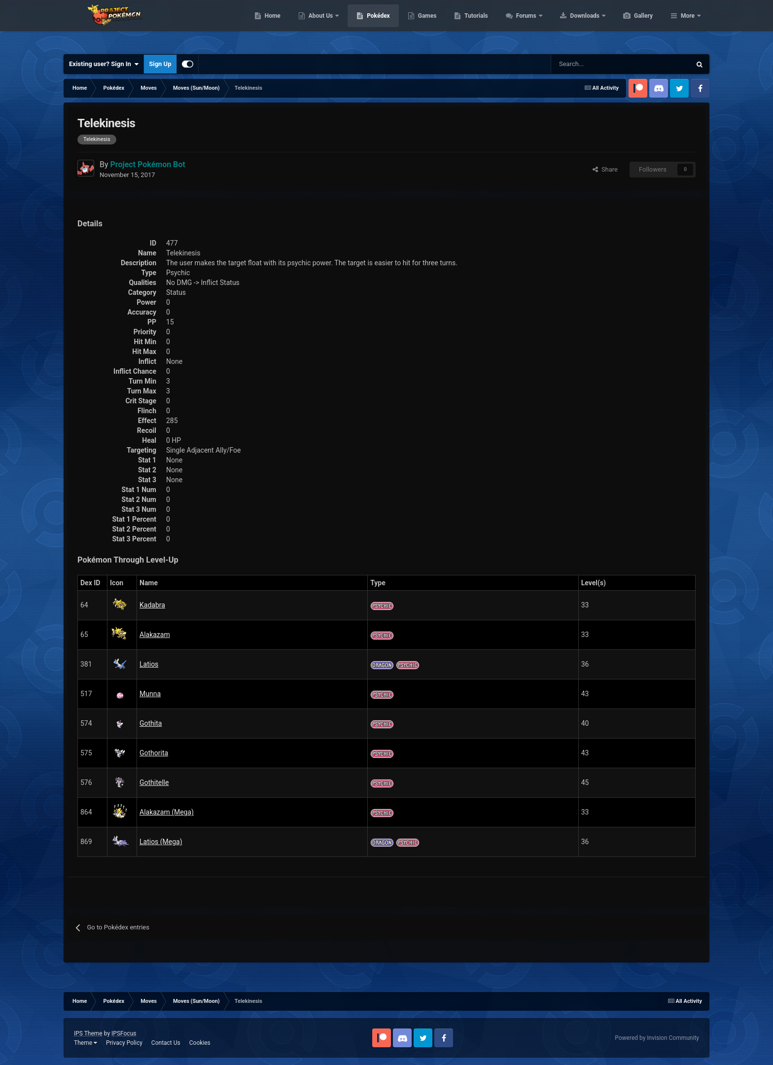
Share (605, 169)
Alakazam (155, 635)
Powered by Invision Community (657, 1037)
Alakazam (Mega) (167, 812)
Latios (149, 664)
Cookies (200, 1042)
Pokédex (425, 24)
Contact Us (165, 1042)
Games (474, 24)
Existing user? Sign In (104, 64)
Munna (150, 694)
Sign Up (160, 64)
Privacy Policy (124, 1042)
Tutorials (522, 24)
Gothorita (154, 753)
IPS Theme (88, 1033)
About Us (368, 24)
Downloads (632, 24)
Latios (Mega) (161, 842)
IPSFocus (123, 1033)
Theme (85, 1042)
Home (319, 24)
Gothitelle (154, 782)
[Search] (586, 64)
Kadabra (152, 605)
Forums (573, 24)
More (687, 24)
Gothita (151, 723)
